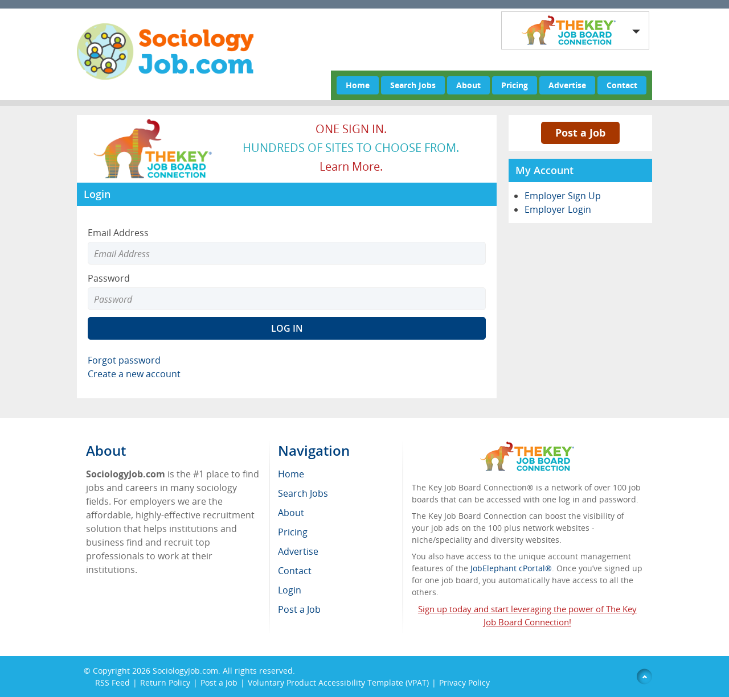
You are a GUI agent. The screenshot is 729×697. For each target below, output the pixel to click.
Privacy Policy (465, 682)
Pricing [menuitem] (293, 532)
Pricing (514, 85)
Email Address (118, 232)
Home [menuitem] (291, 474)
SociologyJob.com (185, 670)
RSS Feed (112, 682)
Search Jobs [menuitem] (303, 493)
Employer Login (558, 209)
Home (358, 85)
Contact (622, 85)
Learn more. (351, 166)
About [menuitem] (291, 512)
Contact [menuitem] (295, 570)
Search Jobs (413, 85)
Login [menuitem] (289, 590)
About (468, 85)
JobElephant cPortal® (511, 568)
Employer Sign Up (563, 195)
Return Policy (165, 682)
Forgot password (124, 360)
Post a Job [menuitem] (299, 609)
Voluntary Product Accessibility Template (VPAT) (338, 682)
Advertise (567, 85)
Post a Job (580, 132)
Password (109, 278)
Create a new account (134, 374)
